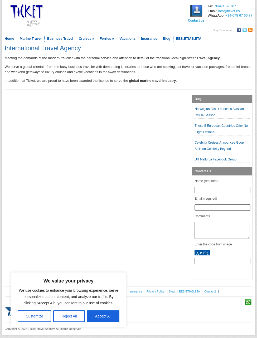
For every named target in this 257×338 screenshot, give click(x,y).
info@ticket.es (229, 11)
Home (9, 39)
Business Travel (60, 39)
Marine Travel (31, 39)
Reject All (69, 316)
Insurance (149, 39)
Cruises (86, 39)
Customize (34, 316)
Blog (167, 39)
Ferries (107, 39)
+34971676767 (224, 6)
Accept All (103, 316)
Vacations (128, 39)
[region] (69, 299)
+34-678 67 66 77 (238, 15)
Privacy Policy (155, 294)
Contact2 (210, 294)
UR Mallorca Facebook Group (216, 159)
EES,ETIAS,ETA (189, 39)
